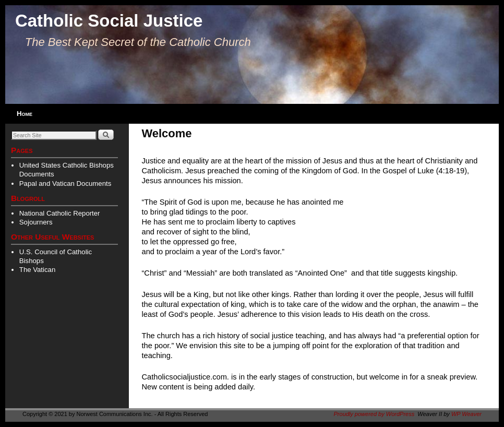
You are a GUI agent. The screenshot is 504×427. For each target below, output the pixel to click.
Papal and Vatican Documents (65, 183)
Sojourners (36, 222)
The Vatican (37, 270)
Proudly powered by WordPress (374, 414)
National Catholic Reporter (59, 213)
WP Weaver (466, 414)
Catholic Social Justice (108, 20)
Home (24, 113)
